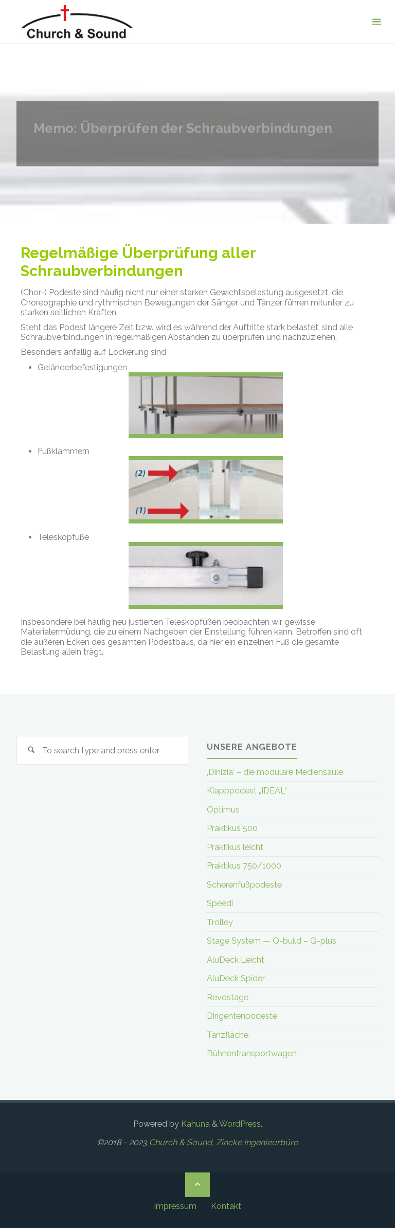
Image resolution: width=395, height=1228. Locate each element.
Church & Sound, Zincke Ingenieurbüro (223, 1142)
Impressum (175, 1206)
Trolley (220, 922)
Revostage (227, 997)
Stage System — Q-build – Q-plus (271, 941)
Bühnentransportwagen (252, 1053)
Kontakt (226, 1206)
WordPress (240, 1124)
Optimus (223, 810)
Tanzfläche (227, 1035)
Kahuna (194, 1124)
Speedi (220, 903)
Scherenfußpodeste (244, 885)
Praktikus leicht (235, 847)
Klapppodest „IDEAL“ (247, 791)
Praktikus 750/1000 (244, 866)
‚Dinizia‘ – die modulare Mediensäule (275, 772)
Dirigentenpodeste (242, 1016)
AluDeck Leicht (235, 960)
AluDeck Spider (236, 978)
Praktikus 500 (232, 828)
